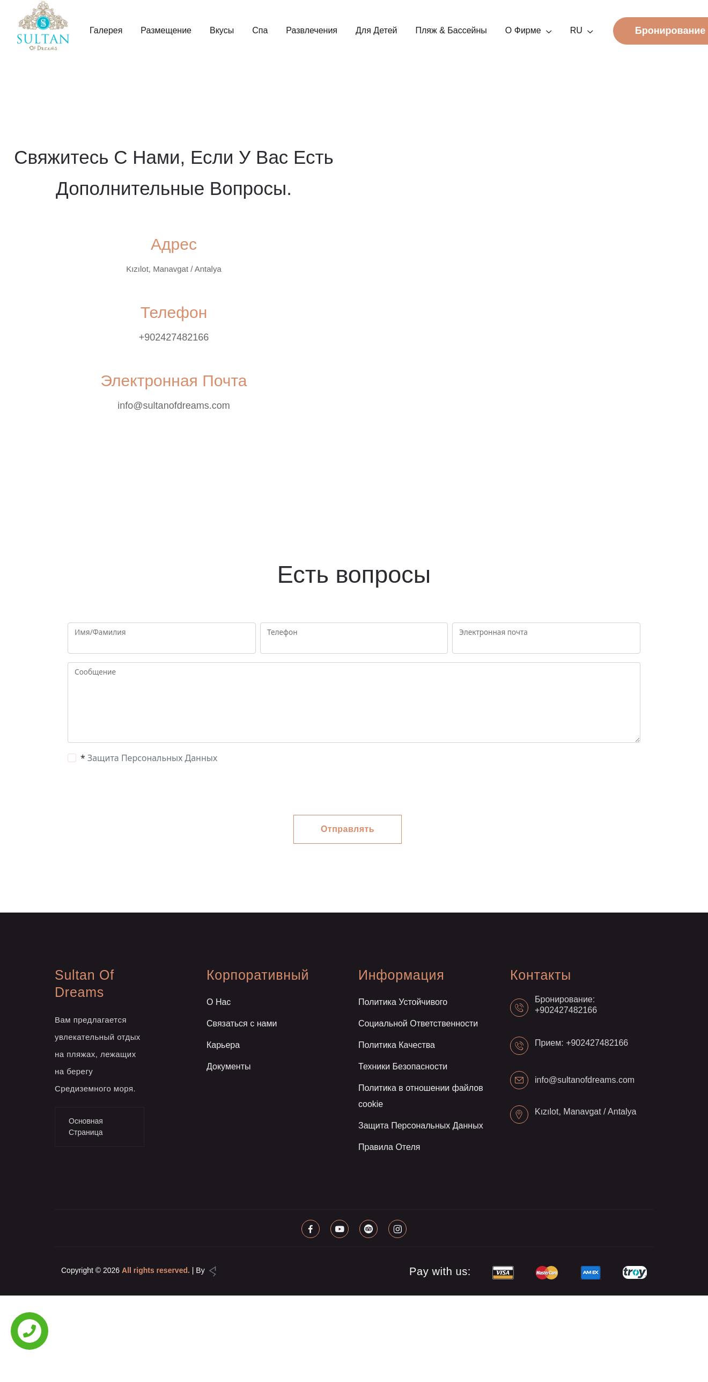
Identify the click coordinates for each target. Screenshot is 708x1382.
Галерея (106, 30)
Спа (260, 30)
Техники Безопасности (402, 1066)
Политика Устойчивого (402, 1002)
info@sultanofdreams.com (173, 405)
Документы (228, 1066)
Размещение (166, 30)
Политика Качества (396, 1045)
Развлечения (311, 30)
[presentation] (153, 790)
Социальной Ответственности (418, 1023)
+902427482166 (174, 337)
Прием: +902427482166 (581, 1042)
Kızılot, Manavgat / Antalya (585, 1111)
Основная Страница (86, 1127)
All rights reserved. (156, 1270)
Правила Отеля (389, 1147)
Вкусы (222, 30)
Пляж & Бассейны (450, 30)
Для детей (376, 30)
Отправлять (347, 829)
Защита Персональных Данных (152, 758)
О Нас (218, 1002)
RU (576, 30)
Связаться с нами (241, 1023)
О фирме (523, 30)
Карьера (223, 1045)
